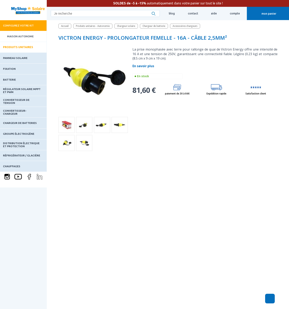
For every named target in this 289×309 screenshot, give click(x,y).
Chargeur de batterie (153, 26)
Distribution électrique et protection (21, 144)
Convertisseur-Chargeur (14, 112)
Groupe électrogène (18, 133)
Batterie (9, 79)
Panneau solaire (15, 58)
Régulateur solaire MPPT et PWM (22, 90)
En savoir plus (143, 66)
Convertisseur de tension (16, 101)
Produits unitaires (18, 47)
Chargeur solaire (126, 26)
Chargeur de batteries (20, 123)
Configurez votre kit (18, 25)
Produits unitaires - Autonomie (93, 26)
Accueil (65, 26)
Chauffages (11, 166)
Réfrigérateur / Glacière (21, 155)
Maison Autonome (17, 36)
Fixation (9, 68)
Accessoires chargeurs (185, 26)
